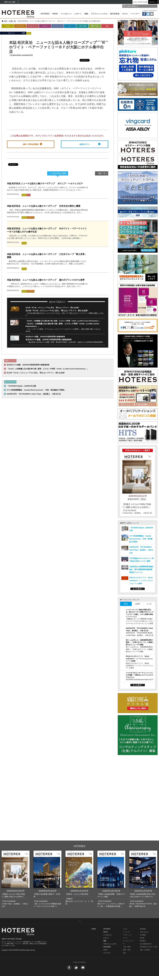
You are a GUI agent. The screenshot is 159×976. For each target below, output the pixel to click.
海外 (107, 26)
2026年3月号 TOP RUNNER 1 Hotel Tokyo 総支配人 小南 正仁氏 (34, 394)
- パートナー (106, 953)
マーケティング (57, 26)
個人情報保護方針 (146, 944)
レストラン (20, 26)
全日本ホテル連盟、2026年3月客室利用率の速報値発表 (45, 337)
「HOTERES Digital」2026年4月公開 (21, 386)
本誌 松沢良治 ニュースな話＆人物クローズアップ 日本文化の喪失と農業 (43, 206)
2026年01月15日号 (79, 891)
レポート (78, 14)
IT (70, 26)
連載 (86, 14)
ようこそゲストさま (140, 2)
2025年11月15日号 (143, 891)
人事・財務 (82, 26)
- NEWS (105, 932)
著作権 (142, 938)
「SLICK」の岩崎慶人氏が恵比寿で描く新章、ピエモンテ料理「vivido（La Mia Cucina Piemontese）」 (63, 321)
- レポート (105, 938)
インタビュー (66, 14)
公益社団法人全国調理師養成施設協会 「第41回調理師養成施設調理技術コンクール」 (141, 569)
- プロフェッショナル (109, 944)
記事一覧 (12, 21)
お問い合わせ (144, 932)
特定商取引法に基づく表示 (148, 947)
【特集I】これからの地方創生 (76, 894)
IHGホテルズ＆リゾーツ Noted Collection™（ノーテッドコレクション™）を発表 (141, 580)
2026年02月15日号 (47, 891)
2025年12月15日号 (111, 891)
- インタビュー (107, 935)
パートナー (135, 14)
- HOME (93, 929)
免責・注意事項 (145, 950)
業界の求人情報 (9, 2)
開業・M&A (95, 26)
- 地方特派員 (106, 947)
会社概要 (143, 935)
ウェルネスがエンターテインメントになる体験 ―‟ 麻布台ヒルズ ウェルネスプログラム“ (139, 675)
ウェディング (32, 26)
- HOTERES (106, 929)
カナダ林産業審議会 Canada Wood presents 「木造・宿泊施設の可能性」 (36, 390)
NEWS (55, 14)
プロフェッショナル (99, 14)
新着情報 (143, 929)
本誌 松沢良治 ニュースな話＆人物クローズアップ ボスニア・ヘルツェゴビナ (45, 183)
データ (45, 26)
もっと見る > (137, 589)
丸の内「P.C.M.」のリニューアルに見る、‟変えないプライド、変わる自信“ (52, 308)
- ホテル (105, 950)
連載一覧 (101, 173)
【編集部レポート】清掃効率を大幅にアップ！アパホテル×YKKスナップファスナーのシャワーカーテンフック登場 (140, 621)
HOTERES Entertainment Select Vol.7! (139, 680)
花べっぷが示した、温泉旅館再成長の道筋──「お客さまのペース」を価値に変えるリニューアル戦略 (140, 642)
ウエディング (127, 935)
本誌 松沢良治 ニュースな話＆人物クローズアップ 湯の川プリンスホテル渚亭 (46, 280)
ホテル (125, 14)
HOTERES (45, 14)
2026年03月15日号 (16, 891)
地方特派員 (114, 14)
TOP (5, 21)
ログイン (153, 2)
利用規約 (143, 941)
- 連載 (104, 941)
